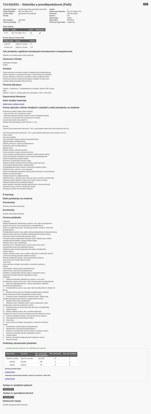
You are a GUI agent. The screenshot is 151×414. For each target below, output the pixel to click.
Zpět (145, 4)
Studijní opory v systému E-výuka (13, 104)
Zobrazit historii (10, 372)
